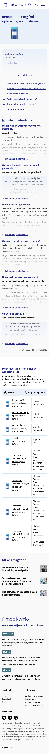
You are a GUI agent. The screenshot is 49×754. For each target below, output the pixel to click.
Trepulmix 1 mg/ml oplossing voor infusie (20, 441)
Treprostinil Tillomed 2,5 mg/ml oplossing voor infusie (20, 485)
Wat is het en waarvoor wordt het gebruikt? (27, 83)
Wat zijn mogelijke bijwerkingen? (22, 99)
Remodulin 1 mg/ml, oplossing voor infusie (21, 416)
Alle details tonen (24, 75)
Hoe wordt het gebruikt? (18, 94)
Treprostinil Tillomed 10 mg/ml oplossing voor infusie (20, 536)
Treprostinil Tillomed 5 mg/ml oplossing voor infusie (20, 510)
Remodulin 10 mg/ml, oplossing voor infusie (20, 403)
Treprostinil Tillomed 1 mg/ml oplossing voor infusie (20, 460)
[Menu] (43, 4)
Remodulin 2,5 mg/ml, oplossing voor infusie (20, 428)
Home (4, 696)
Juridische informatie (34, 696)
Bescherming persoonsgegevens (33, 701)
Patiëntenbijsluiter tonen (15, 159)
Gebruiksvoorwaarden (34, 705)
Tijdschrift (6, 699)
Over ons (6, 702)
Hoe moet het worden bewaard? (21, 104)
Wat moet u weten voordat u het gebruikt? (26, 88)
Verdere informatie (15, 109)
